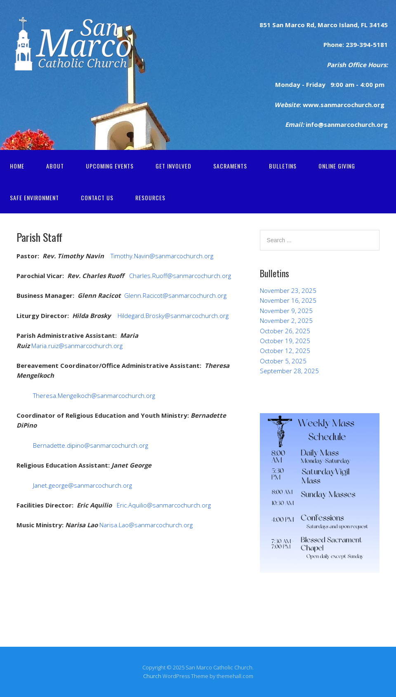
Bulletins (283, 165)
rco (300, 25)
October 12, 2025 (285, 350)
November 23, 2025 (288, 290)
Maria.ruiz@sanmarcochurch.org (77, 345)
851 (265, 25)
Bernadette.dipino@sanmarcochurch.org (90, 445)
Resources (150, 197)
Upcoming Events (110, 165)
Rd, (310, 25)
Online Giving (336, 165)
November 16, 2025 (288, 300)
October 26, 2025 (285, 331)
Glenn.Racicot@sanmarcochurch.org (175, 295)
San (277, 25)
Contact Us (97, 197)
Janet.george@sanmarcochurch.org (82, 485)
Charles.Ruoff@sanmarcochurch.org (180, 275)
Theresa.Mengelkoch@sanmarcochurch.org (94, 395)
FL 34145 (373, 25)
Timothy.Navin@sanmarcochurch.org (161, 256)
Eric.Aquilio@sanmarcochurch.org (163, 505)
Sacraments (230, 165)
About (55, 165)
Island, (348, 25)
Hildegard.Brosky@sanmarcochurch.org (173, 315)
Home (17, 165)
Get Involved (173, 165)
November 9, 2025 (286, 310)
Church (152, 676)
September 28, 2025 (289, 371)
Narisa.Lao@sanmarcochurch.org (146, 525)
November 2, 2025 (286, 320)
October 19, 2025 (285, 341)
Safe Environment (34, 197)
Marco (326, 25)
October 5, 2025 (283, 361)
